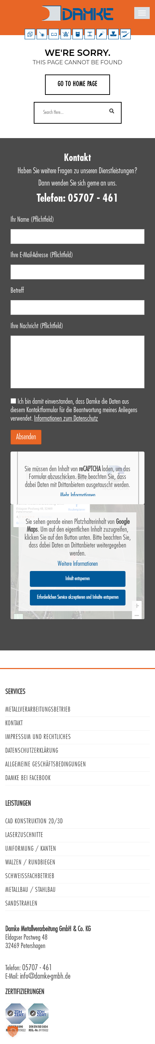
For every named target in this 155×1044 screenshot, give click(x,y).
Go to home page (77, 84)
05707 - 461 (37, 968)
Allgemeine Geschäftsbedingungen (45, 764)
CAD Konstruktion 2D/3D (34, 821)
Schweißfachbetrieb (29, 876)
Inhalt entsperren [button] (77, 578)
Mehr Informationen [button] (77, 495)
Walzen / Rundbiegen (30, 862)
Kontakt (14, 723)
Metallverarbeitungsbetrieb (38, 710)
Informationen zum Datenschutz (66, 418)
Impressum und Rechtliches (38, 737)
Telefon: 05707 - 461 (77, 198)
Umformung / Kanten (30, 849)
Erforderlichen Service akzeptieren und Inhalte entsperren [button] (77, 597)
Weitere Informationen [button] (78, 564)
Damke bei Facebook (28, 778)
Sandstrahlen (21, 904)
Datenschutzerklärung (31, 751)
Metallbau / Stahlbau (30, 890)
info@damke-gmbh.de (45, 976)
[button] (12, 1031)
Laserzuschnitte (24, 835)
